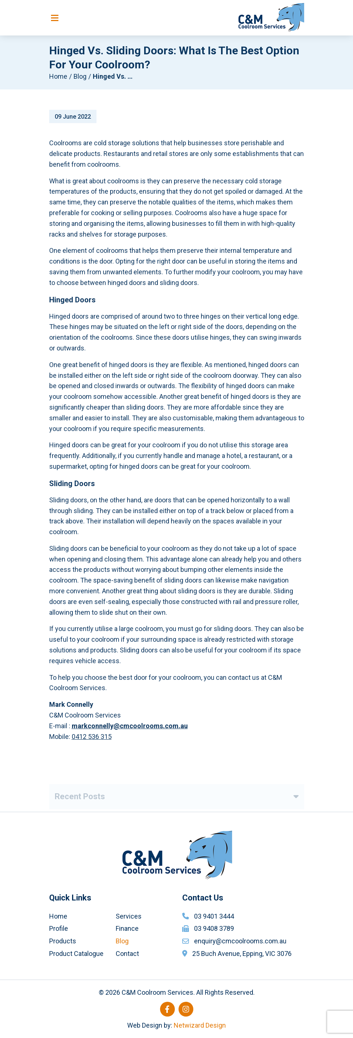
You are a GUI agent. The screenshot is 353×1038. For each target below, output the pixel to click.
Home (58, 76)
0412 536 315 (92, 738)
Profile (58, 928)
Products (62, 941)
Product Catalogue (76, 953)
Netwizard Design (200, 1025)
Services (129, 916)
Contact (127, 953)
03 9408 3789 (214, 928)
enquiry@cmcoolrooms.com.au (240, 941)
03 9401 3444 (214, 916)
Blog (80, 76)
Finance (127, 928)
